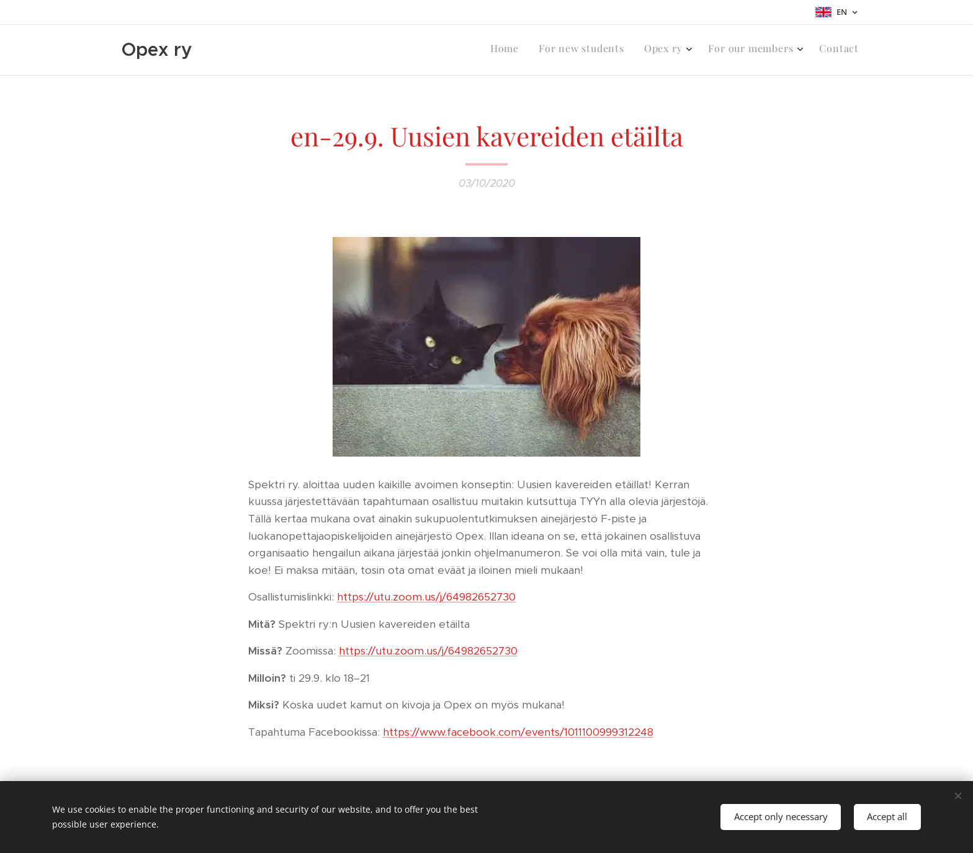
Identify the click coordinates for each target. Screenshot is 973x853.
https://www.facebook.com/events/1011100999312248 (518, 732)
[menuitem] (770, 50)
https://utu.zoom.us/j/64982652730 (426, 597)
